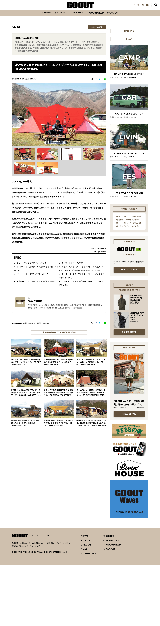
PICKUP (85, 540)
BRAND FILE (88, 554)
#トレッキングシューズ (132, 223)
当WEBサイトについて (20, 546)
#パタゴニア (136, 226)
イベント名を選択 (97, 27)
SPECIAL (86, 545)
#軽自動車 (119, 220)
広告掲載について (38, 543)
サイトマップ (35, 546)
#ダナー (119, 223)
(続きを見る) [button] (77, 308)
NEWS (85, 536)
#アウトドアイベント (133, 220)
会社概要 (15, 543)
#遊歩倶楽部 (136, 217)
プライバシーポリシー (64, 543)
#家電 (118, 217)
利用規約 (50, 543)
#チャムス (126, 217)
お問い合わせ (25, 543)
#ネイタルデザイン (122, 226)
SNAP (84, 549)
